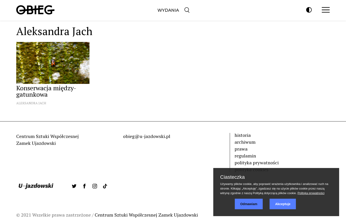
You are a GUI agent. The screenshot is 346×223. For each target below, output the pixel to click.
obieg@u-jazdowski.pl (146, 136)
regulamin (245, 156)
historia (243, 135)
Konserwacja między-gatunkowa (46, 91)
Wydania (168, 10)
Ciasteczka (232, 177)
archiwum (245, 142)
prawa (241, 149)
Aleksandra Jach (31, 103)
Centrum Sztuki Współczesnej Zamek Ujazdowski (146, 215)
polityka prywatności (257, 163)
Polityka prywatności (310, 193)
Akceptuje (282, 204)
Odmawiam (248, 204)
